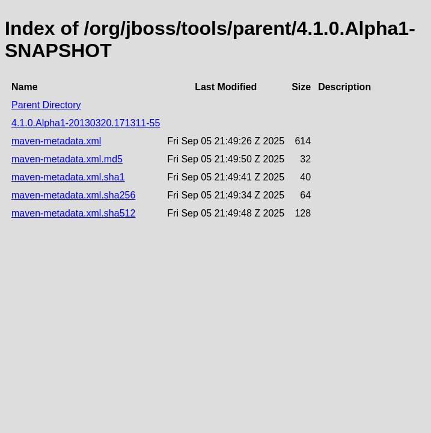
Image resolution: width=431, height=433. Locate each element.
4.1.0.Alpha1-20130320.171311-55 (85, 123)
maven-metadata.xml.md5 (67, 159)
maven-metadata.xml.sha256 (73, 195)
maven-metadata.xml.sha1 (68, 177)
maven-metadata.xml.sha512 (73, 213)
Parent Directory (46, 105)
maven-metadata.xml (56, 141)
